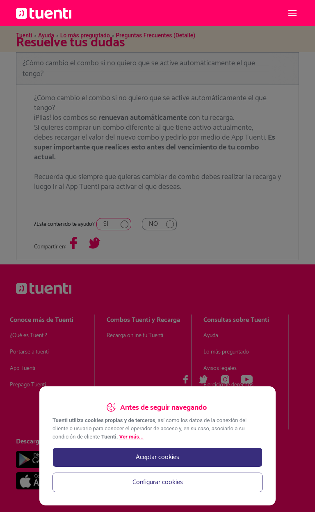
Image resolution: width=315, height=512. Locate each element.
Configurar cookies (157, 482)
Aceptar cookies (157, 457)
